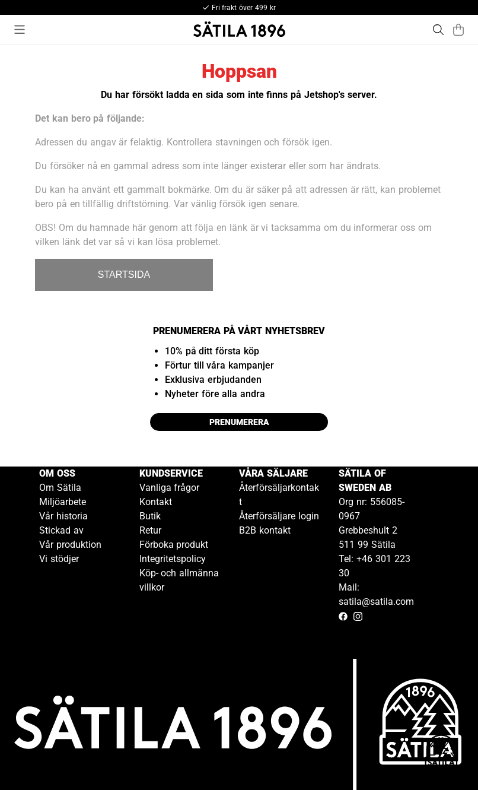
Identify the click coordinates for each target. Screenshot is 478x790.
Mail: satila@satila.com (376, 594)
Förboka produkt (174, 544)
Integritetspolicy (172, 558)
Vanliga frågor (169, 487)
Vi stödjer (59, 558)
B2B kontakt (265, 530)
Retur (150, 530)
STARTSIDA (124, 274)
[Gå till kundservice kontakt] (441, 753)
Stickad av (61, 530)
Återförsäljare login (279, 516)
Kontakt (155, 501)
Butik (150, 516)
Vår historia (63, 516)
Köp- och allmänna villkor (179, 580)
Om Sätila (60, 487)
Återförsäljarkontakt (279, 494)
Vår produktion (70, 544)
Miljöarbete (62, 501)
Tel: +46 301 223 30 (374, 566)
